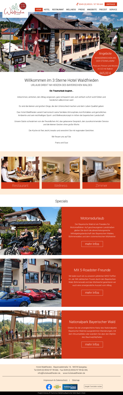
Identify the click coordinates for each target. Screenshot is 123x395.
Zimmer (101, 186)
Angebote (92, 9)
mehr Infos (92, 244)
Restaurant (58, 9)
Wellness (71, 9)
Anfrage (110, 4)
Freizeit (103, 9)
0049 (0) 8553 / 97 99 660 (90, 4)
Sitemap (76, 380)
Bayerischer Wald (70, 393)
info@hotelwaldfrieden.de (49, 373)
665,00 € (105, 73)
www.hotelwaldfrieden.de (74, 373)
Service (113, 9)
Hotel (47, 9)
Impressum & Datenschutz (55, 380)
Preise (81, 9)
